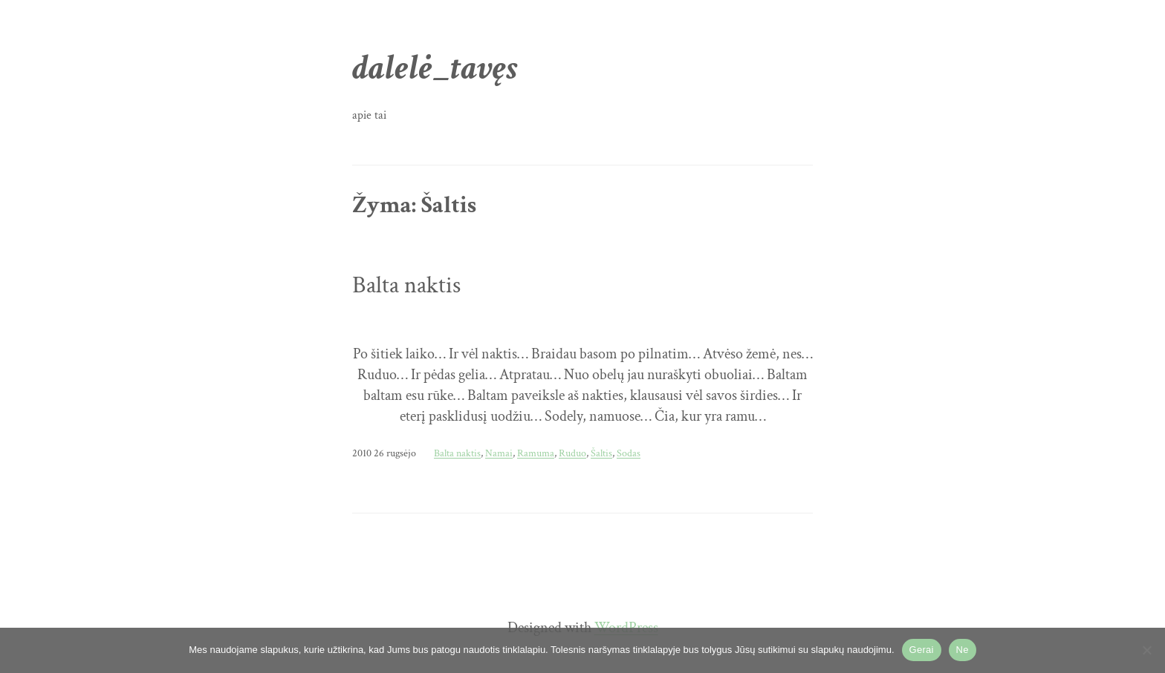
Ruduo (572, 453)
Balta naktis (406, 285)
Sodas (628, 453)
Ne (962, 649)
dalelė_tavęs (435, 68)
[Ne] (1146, 650)
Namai (499, 453)
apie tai (369, 115)
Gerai (921, 649)
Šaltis (601, 453)
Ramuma (535, 453)
